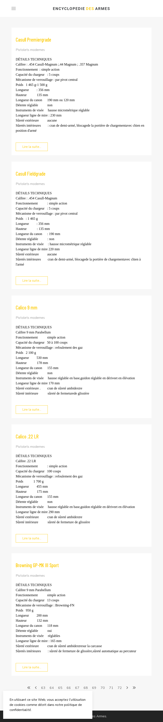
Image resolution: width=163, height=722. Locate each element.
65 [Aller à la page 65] (60, 688)
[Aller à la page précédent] (36, 687)
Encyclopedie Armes (81, 8)
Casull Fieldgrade (30, 174)
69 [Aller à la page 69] (94, 688)
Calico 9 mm (26, 307)
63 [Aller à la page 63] (43, 688)
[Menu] (13, 8)
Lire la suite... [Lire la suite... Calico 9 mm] (31, 409)
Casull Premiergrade (33, 39)
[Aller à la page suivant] (127, 687)
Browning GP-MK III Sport (37, 565)
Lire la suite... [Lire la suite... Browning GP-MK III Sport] (31, 667)
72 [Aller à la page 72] (120, 688)
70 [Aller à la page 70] (103, 688)
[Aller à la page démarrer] (29, 687)
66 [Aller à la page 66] (69, 688)
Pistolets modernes (30, 50)
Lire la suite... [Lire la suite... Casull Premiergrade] (31, 147)
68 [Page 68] (86, 688)
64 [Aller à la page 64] (52, 688)
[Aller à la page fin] (134, 687)
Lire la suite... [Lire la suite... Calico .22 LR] (31, 538)
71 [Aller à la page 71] (111, 688)
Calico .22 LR (27, 436)
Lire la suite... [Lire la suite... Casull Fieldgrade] (31, 280)
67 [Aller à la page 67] (77, 688)
